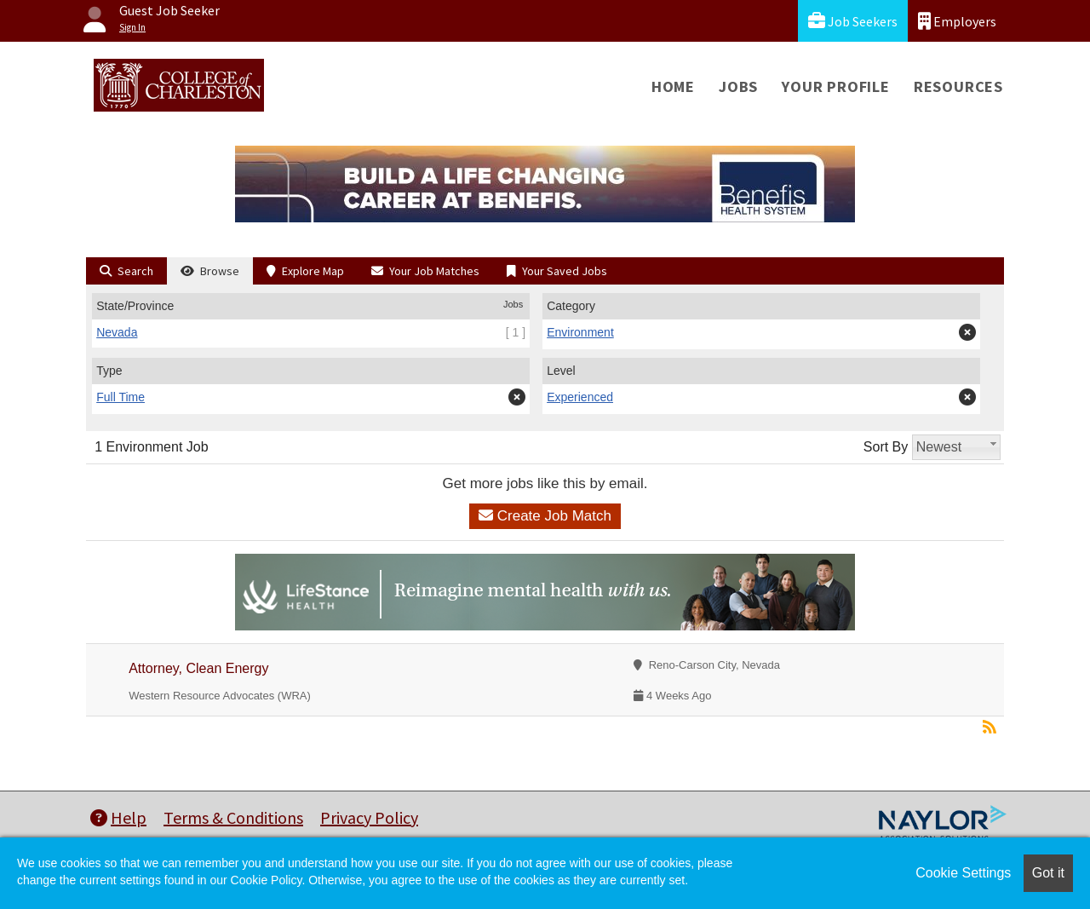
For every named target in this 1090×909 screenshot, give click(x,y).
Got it (1048, 873)
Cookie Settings (963, 873)
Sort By (885, 447)
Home (673, 86)
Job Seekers (853, 21)
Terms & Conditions (233, 817)
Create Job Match (545, 516)
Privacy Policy (369, 817)
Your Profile (836, 86)
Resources (958, 86)
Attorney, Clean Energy (198, 668)
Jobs (738, 86)
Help (118, 817)
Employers (957, 21)
